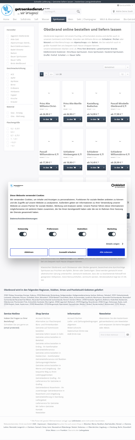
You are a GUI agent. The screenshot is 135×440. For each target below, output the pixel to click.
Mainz (53, 430)
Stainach (38, 427)
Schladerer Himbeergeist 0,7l (72, 153)
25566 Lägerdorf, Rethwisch (65, 302)
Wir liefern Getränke (45, 406)
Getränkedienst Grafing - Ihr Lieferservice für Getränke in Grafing (48, 381)
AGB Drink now (74, 334)
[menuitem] (62, 13)
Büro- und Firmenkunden (47, 324)
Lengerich (21, 427)
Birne (13, 84)
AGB (34, 424)
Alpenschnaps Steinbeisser (21, 43)
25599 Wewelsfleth (37, 304)
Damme (128, 424)
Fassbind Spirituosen (114, 52)
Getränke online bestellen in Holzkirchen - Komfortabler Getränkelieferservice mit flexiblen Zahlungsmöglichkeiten (51, 357)
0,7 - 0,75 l (15, 135)
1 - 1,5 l (14, 139)
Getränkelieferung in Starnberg (49, 397)
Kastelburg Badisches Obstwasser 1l (94, 104)
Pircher (116, 39)
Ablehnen (28, 252)
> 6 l (12, 145)
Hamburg (113, 427)
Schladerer (107, 39)
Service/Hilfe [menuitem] (124, 5)
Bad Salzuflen (110, 424)
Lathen (6, 427)
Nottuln (74, 427)
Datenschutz (52, 424)
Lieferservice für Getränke (47, 403)
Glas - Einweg (17, 113)
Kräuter (14, 102)
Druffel (47, 55)
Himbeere (15, 91)
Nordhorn (100, 424)
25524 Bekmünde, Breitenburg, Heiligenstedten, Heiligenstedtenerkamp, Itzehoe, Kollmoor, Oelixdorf (74, 295)
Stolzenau (81, 427)
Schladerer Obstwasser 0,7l (95, 153)
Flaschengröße (13, 122)
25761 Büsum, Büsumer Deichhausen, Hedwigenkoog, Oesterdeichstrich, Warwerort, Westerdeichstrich (65, 305)
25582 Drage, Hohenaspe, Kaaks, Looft (112, 302)
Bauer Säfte (16, 60)
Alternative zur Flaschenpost (48, 321)
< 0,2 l (13, 142)
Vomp (44, 427)
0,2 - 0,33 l (15, 128)
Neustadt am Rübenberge (61, 427)
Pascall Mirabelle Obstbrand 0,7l (120, 104)
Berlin (120, 427)
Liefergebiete (84, 430)
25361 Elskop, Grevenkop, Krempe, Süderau (20, 295)
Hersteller (11, 30)
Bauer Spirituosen (19, 56)
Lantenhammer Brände (107, 48)
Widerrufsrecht (74, 327)
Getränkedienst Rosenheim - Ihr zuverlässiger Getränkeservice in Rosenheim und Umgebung (50, 390)
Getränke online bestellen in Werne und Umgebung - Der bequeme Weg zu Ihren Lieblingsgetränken (48, 370)
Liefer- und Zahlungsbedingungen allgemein (83, 323)
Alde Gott (15, 39)
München (87, 424)
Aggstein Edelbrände (20, 36)
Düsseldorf (127, 427)
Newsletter (40, 412)
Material (10, 106)
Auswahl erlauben (67, 252)
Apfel (13, 78)
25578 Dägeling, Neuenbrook (87, 302)
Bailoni (14, 53)
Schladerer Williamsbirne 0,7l (120, 153)
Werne (94, 424)
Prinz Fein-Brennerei (86, 48)
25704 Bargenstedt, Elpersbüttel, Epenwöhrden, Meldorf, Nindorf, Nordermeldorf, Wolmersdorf (79, 304)
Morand (47, 42)
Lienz (49, 427)
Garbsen (31, 427)
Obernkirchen (94, 427)
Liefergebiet (41, 400)
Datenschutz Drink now (78, 331)
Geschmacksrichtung (16, 68)
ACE (12, 74)
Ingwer (14, 95)
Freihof (54, 55)
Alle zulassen (106, 252)
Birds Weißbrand (18, 63)
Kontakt (39, 409)
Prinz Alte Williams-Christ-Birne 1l (48, 104)
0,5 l (12, 132)
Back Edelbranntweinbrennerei (21, 46)
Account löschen (43, 318)
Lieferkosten (76, 421)
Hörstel (118, 424)
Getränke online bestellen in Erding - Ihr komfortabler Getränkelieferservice (48, 346)
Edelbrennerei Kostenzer (55, 52)
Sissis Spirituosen (96, 52)
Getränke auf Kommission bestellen (47, 329)
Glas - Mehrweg (18, 116)
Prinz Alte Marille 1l (72, 104)
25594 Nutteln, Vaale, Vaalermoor (16, 304)
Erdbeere (15, 88)
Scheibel (62, 55)
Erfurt (48, 430)
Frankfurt (64, 430)
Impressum (42, 424)
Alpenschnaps (80, 42)
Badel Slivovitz (17, 49)
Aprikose (14, 81)
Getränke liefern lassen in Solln (49, 334)
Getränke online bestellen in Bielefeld (48, 339)
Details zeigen (112, 244)
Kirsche (14, 98)
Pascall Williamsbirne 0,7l (49, 153)
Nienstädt (12, 427)
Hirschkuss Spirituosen (77, 52)
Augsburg (103, 427)
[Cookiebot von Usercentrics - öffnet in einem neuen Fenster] (113, 186)
